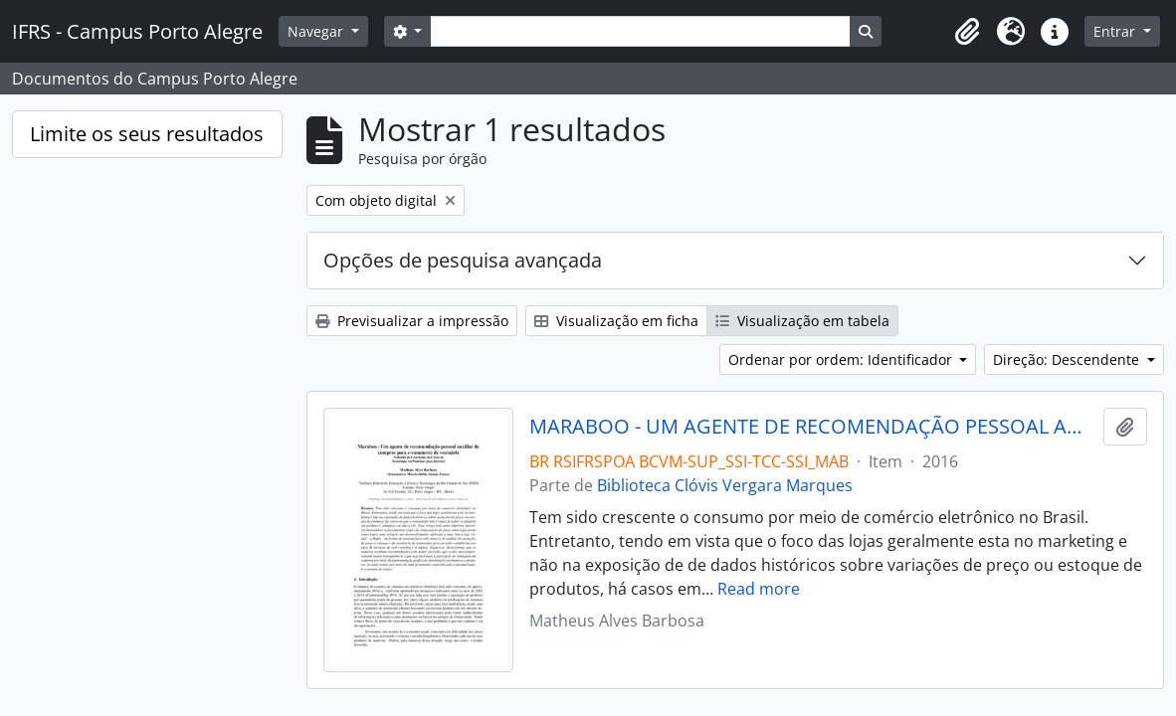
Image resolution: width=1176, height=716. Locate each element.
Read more (758, 589)
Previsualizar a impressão (411, 320)
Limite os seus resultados (147, 133)
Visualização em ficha (616, 320)
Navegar (317, 31)
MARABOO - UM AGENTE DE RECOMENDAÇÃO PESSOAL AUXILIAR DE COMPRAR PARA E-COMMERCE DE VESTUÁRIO (812, 427)
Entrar (1116, 31)
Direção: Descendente (1068, 359)
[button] (967, 32)
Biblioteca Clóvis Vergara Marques (725, 485)
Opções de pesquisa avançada (462, 260)
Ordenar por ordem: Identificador (842, 359)
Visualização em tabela (802, 320)
